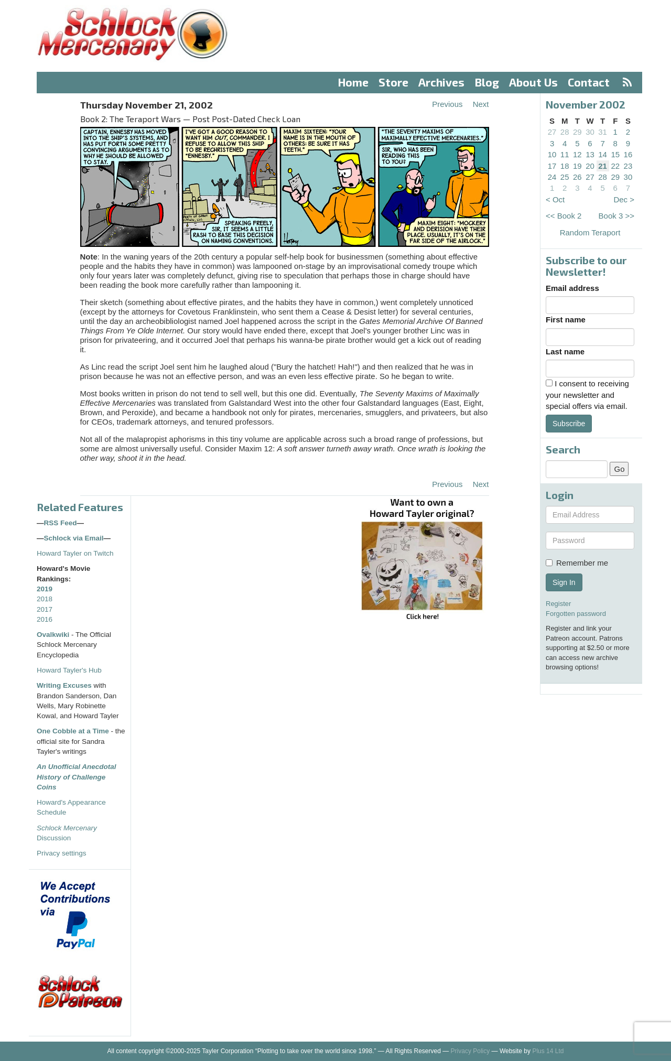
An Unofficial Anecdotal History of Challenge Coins (76, 777)
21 (602, 165)
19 (577, 165)
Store (393, 82)
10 (552, 154)
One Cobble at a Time (73, 731)
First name (566, 319)
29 (577, 131)
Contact (589, 82)
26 (577, 176)
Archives (441, 82)
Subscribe (569, 423)
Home (353, 82)
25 (564, 176)
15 (615, 154)
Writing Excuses (64, 685)
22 (615, 165)
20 (590, 165)
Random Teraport (590, 232)
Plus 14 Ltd (548, 1051)
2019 (44, 589)
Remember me (577, 562)
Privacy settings (61, 853)
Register (558, 604)
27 (552, 131)
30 (590, 131)
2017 (44, 609)
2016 (44, 619)
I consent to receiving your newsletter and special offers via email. (587, 394)
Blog (487, 82)
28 (564, 131)
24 (552, 176)
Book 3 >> (616, 215)
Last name (565, 351)
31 (602, 131)
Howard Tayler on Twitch (75, 553)
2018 (44, 599)
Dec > (623, 199)
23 (628, 165)
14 (602, 154)
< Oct (555, 199)
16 (628, 154)
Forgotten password (576, 614)
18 (564, 165)
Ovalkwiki (54, 634)
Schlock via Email (74, 538)
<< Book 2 (563, 215)
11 (564, 154)
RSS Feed (60, 523)
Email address (572, 288)
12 (577, 154)
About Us (533, 82)
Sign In (564, 582)
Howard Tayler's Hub (69, 670)
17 (552, 165)
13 (590, 154)
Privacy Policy (470, 1051)
